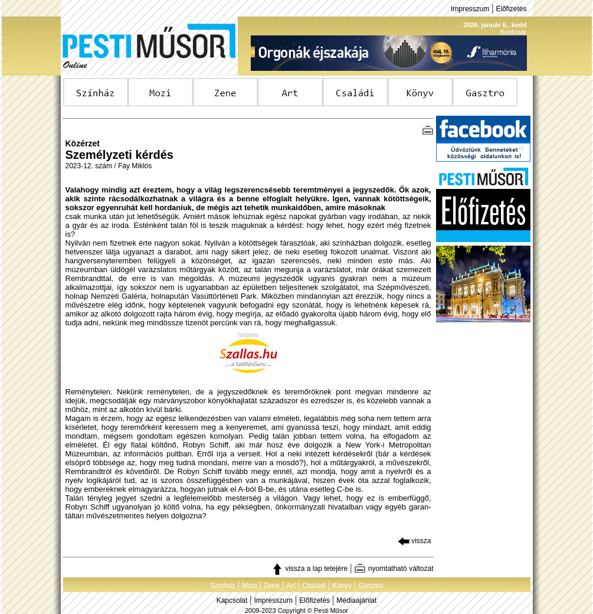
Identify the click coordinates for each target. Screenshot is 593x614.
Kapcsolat (232, 600)
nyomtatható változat (393, 568)
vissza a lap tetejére (309, 568)
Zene (272, 586)
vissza (414, 541)
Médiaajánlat (356, 600)
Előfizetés (511, 9)
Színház (222, 586)
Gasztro (371, 586)
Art (290, 586)
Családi (314, 586)
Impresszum (470, 9)
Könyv (342, 586)
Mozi (249, 586)
